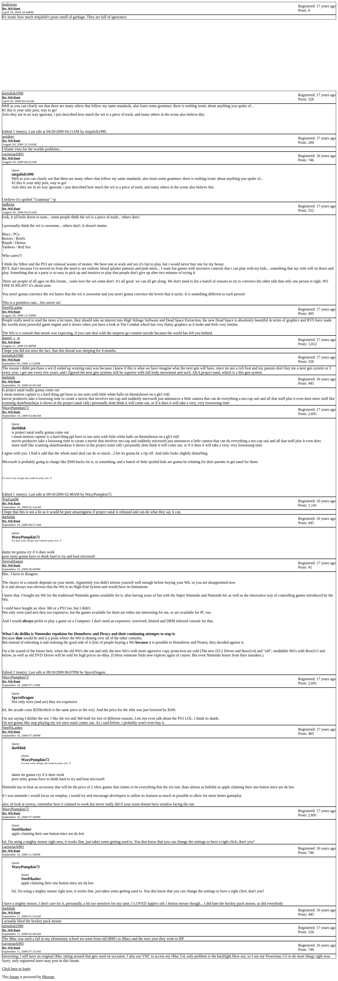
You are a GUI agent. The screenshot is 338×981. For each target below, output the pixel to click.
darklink (8, 377)
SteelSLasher (12, 308)
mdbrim (8, 204)
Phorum (48, 977)
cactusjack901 (13, 154)
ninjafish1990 (12, 93)
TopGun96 (10, 499)
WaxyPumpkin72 (15, 408)
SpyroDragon (12, 561)
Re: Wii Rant (11, 8)
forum (14, 977)
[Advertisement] (169, 55)
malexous (9, 4)
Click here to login (16, 969)
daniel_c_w (11, 338)
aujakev (8, 136)
